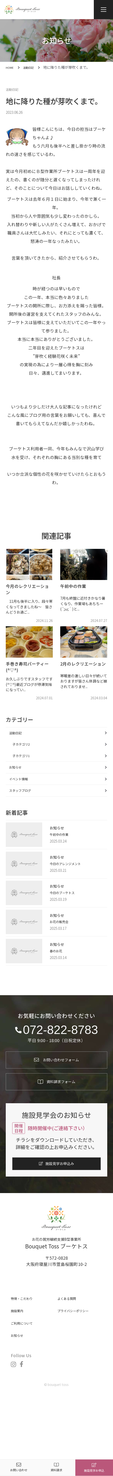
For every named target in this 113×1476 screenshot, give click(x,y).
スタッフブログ (25, 813)
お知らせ (18, 782)
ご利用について (26, 1372)
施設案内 (19, 1359)
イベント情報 (23, 798)
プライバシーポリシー (79, 1359)
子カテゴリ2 (27, 751)
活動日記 (14, 89)
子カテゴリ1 (27, 767)
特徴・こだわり (26, 1347)
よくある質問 (70, 1347)
